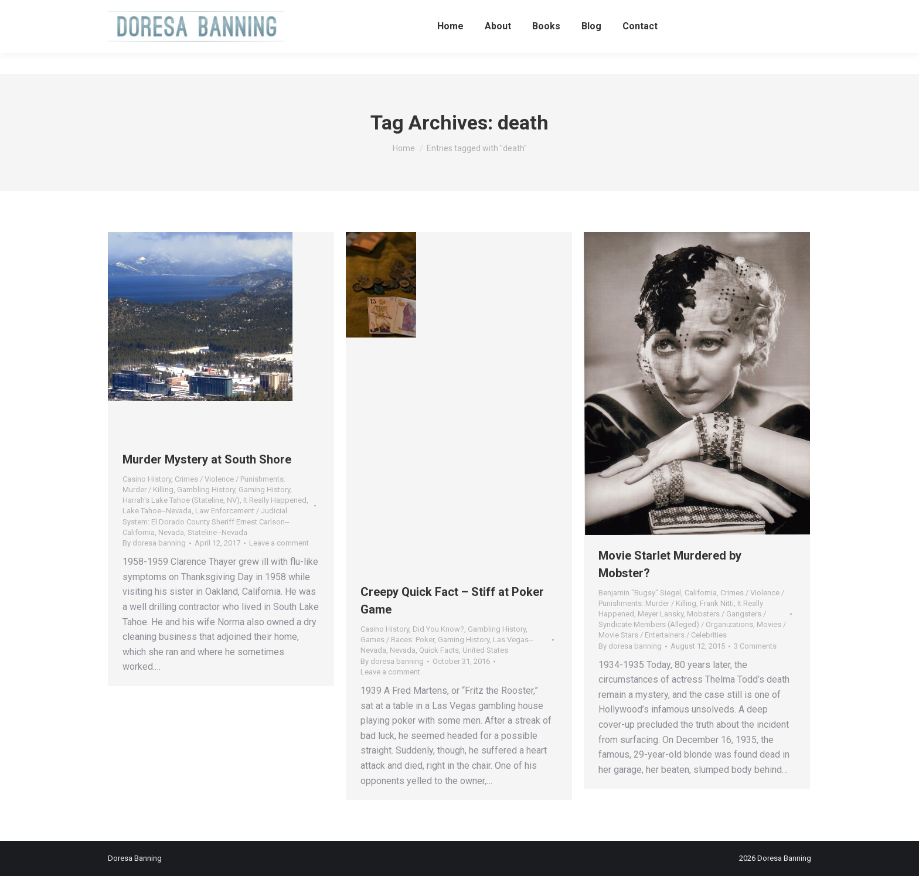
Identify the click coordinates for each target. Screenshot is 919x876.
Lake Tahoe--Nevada (157, 510)
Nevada (171, 532)
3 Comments (755, 646)
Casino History (146, 479)
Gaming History (264, 489)
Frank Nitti (717, 603)
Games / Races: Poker (397, 639)
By (154, 542)
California (701, 592)
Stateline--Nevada (217, 532)
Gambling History (206, 489)
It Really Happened (275, 500)
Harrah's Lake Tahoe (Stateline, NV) (181, 500)
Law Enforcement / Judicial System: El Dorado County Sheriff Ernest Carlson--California (206, 521)
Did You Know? (438, 629)
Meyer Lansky (660, 613)
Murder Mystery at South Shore (206, 459)
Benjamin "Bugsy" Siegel (639, 592)
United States (485, 650)
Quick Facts (439, 650)
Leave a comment (279, 542)
